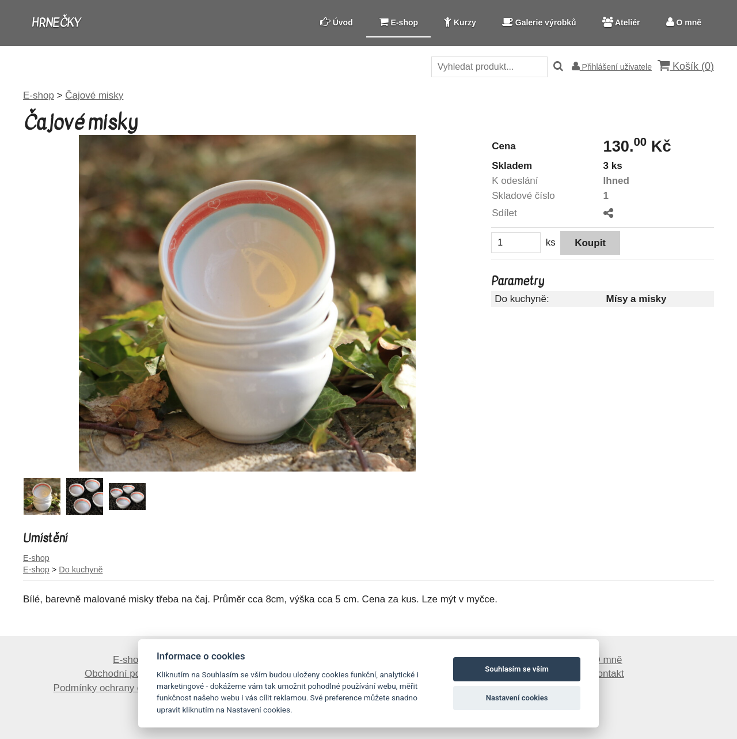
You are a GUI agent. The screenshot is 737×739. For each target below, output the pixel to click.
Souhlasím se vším (517, 669)
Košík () (686, 66)
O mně (607, 659)
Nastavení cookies (517, 697)
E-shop (128, 659)
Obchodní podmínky (128, 673)
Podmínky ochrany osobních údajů (129, 688)
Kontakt (607, 673)
